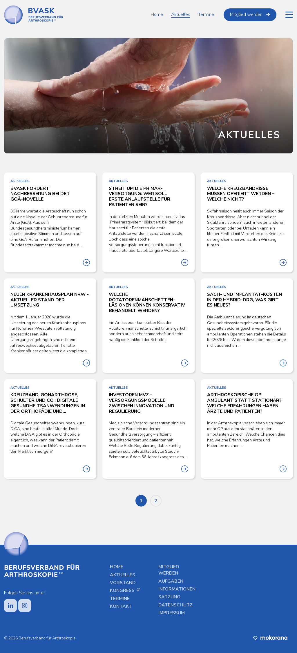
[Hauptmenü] (289, 14)
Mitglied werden (250, 14)
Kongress (125, 591)
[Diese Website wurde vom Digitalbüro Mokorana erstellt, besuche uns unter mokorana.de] (270, 637)
